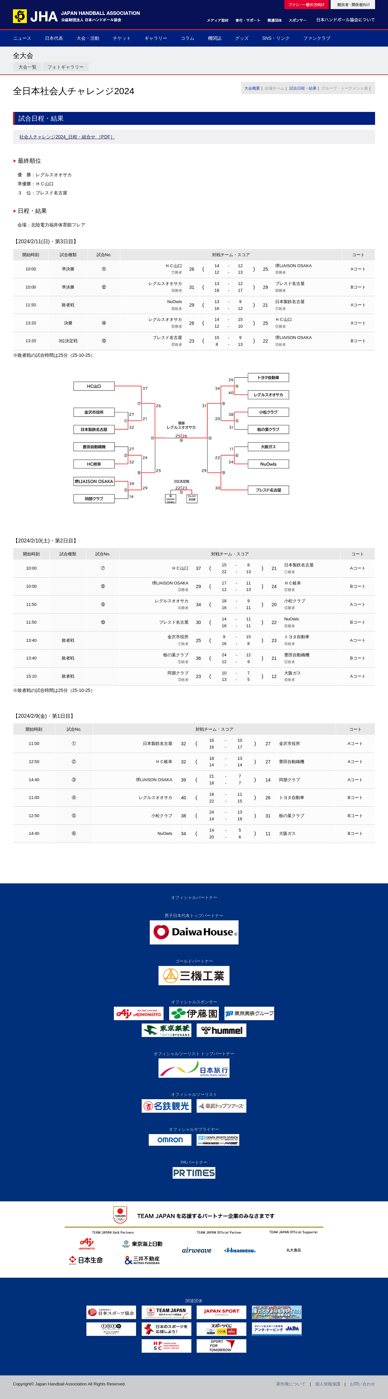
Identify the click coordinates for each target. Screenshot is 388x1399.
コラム (187, 38)
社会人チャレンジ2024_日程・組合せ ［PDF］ (67, 136)
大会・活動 (88, 38)
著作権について (291, 1384)
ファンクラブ (316, 38)
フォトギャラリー (66, 67)
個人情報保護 (327, 1384)
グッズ (242, 38)
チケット (122, 38)
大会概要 (252, 88)
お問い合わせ (362, 1384)
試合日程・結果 (303, 88)
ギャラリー (156, 38)
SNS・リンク (276, 38)
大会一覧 (27, 67)
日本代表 (54, 38)
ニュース (22, 38)
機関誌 (214, 38)
